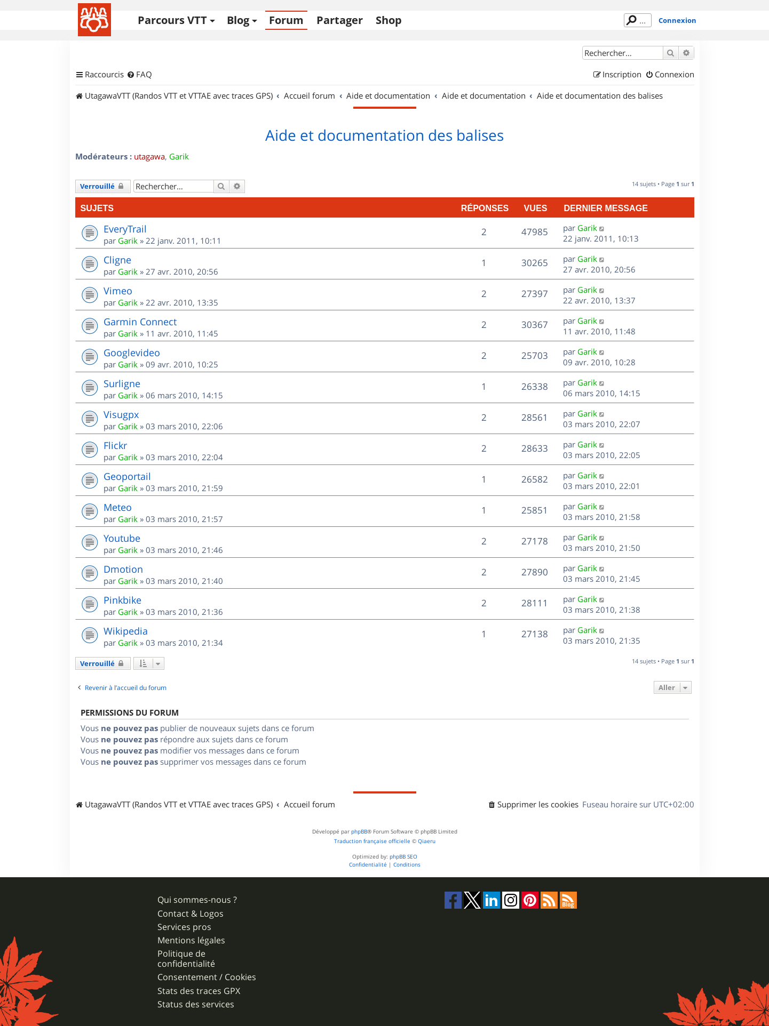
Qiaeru (426, 841)
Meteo (118, 507)
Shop (389, 20)
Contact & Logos (190, 914)
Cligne (117, 259)
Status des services (195, 1004)
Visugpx (121, 414)
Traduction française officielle (372, 841)
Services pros (184, 927)
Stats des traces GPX (198, 991)
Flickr (115, 445)
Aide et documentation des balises (384, 135)
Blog (238, 20)
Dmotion (123, 569)
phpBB (359, 831)
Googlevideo (132, 352)
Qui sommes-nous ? (197, 900)
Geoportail (127, 476)
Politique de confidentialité (186, 959)
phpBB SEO (403, 856)
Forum (286, 20)
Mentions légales (191, 940)
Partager (339, 20)
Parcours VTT (172, 20)
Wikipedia (126, 630)
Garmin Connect (140, 321)
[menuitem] (139, 75)
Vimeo (118, 290)
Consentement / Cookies (206, 977)
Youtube (122, 538)
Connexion (677, 20)
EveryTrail (125, 228)
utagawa (149, 156)
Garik (179, 156)
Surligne (122, 383)
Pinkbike (122, 600)
